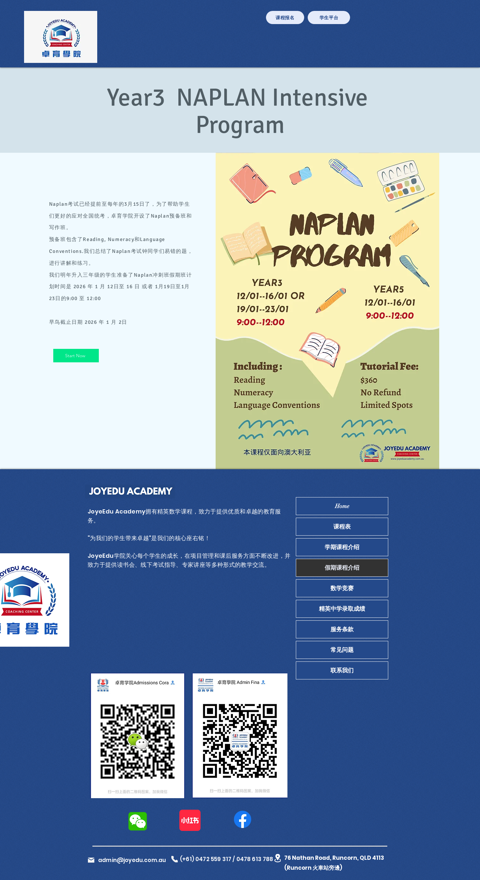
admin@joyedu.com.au (132, 860)
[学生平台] (329, 17)
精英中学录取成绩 (342, 608)
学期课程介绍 (342, 547)
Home (342, 506)
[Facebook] (242, 819)
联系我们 (342, 670)
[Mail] (91, 860)
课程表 (342, 526)
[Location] (277, 858)
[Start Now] (76, 355)
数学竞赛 (342, 588)
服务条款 (342, 629)
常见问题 (342, 649)
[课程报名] (285, 17)
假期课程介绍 (342, 567)
